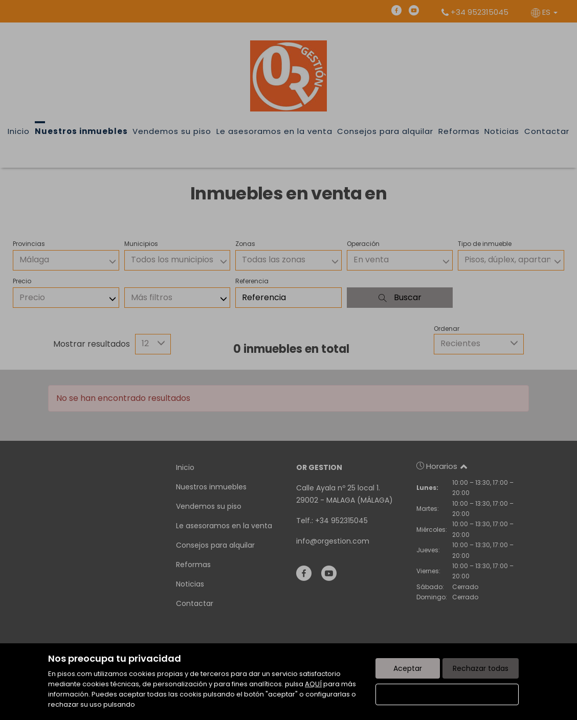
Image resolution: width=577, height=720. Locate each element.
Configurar (447, 694)
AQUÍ (313, 684)
